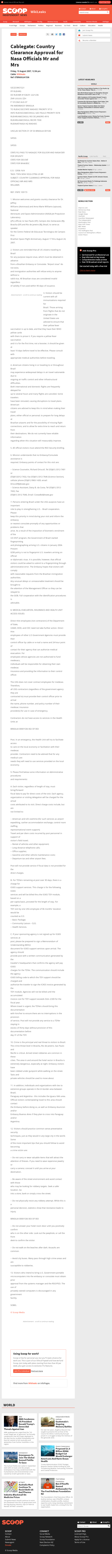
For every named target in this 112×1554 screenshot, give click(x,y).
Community (77, 22)
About (7, 1537)
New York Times (84, 224)
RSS (80, 122)
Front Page (13, 25)
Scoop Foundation (47, 1539)
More (107, 122)
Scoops (22, 25)
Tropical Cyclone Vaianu (85, 185)
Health (100, 25)
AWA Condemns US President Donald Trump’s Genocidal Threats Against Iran (92, 98)
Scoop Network (46, 1537)
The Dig (39, 22)
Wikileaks (21, 74)
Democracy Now (84, 210)
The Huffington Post (85, 231)
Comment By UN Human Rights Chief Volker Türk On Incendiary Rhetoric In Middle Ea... (93, 102)
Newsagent (9, 1542)
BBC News (82, 226)
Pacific (65, 22)
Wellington (28, 22)
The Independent (84, 220)
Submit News (10, 1539)
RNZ (94, 113)
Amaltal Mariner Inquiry (85, 169)
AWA (105, 99)
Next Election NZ (46, 1542)
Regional (49, 25)
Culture (82, 25)
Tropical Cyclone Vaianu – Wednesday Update (92, 165)
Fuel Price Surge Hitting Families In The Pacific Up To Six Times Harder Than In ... (93, 89)
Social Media (45, 1534)
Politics (41, 25)
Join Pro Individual (22, 1371)
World (75, 25)
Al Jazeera (82, 228)
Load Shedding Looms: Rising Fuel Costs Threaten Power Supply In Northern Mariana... (94, 117)
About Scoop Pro (81, 1537)
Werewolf (16, 22)
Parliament (32, 25)
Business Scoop (53, 22)
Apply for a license (81, 1539)
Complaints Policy (47, 1545)
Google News (83, 214)
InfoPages (106, 22)
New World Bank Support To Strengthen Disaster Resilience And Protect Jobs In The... (93, 93)
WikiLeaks (22, 34)
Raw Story (82, 212)
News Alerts (89, 190)
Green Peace (83, 235)
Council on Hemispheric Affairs (89, 233)
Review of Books (91, 22)
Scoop (5, 22)
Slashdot (81, 216)
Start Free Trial (105, 2)
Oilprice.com (83, 208)
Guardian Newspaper (86, 218)
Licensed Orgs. (80, 1534)
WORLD (9, 1405)
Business (58, 25)
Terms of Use (79, 1542)
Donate (8, 1545)
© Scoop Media (11, 1550)
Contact (8, 1534)
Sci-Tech (67, 25)
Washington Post (84, 222)
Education (91, 25)
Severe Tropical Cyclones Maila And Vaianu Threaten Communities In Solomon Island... (91, 106)
